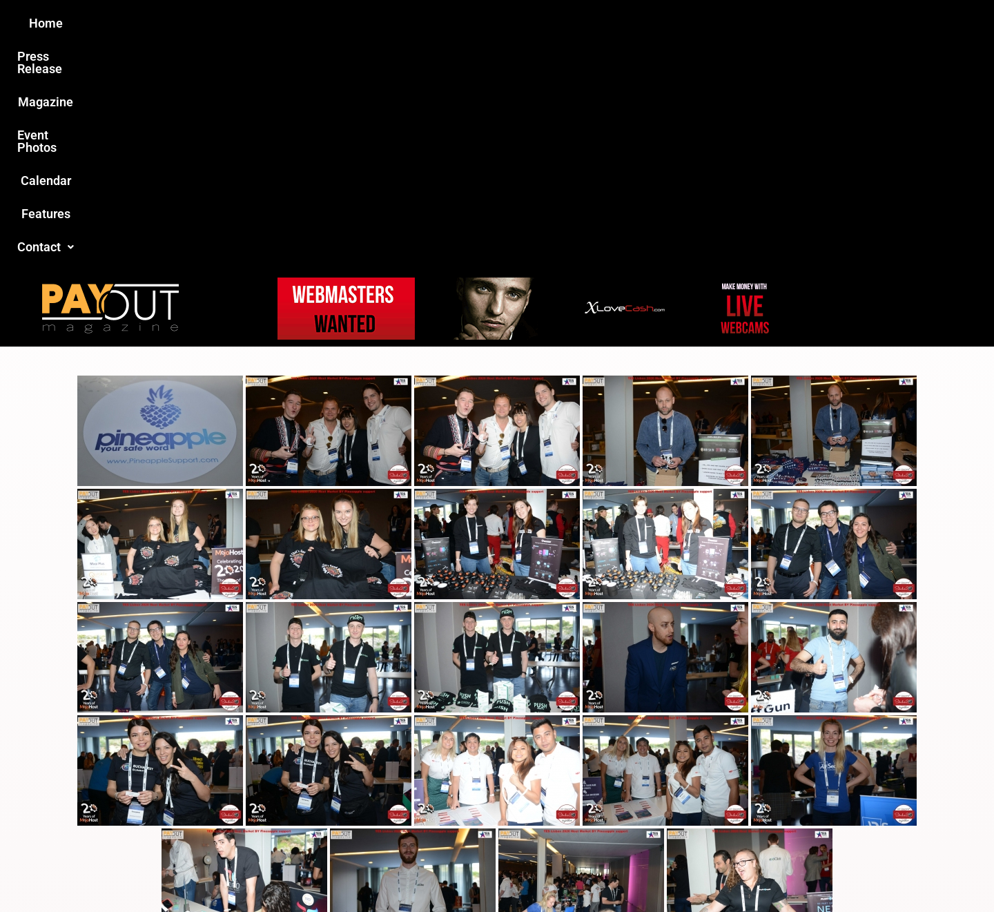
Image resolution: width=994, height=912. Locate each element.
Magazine (418, 23)
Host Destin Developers (797, 871)
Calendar (586, 23)
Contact (729, 23)
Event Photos (503, 23)
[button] (729, 23)
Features (656, 23)
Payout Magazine (336, 871)
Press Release (330, 23)
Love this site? (286, 807)
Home (253, 23)
